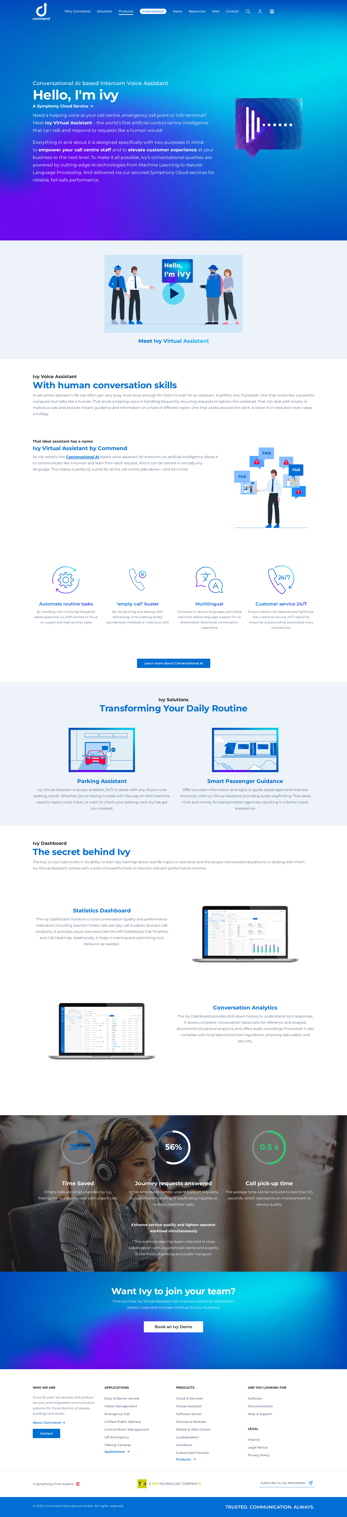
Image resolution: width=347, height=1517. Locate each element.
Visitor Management (120, 1406)
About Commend (47, 1423)
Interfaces (184, 1445)
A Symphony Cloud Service (60, 106)
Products (126, 11)
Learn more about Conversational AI (173, 663)
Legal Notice (258, 1447)
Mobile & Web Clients (193, 1429)
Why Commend (77, 11)
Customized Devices (192, 1453)
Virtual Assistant (189, 1406)
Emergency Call (117, 1414)
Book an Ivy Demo (173, 1326)
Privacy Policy (259, 1455)
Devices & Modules (191, 1422)
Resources (197, 11)
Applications (114, 1452)
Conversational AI (82, 457)
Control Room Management (126, 1429)
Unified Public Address (122, 1422)
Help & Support (260, 1414)
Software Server (189, 1414)
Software (255, 1398)
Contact (232, 11)
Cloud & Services (189, 1398)
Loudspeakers (187, 1437)
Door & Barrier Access (121, 1398)
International (153, 11)
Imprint (254, 1440)
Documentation (260, 1406)
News (177, 11)
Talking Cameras (117, 1445)
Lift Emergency (116, 1437)
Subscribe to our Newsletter (287, 1483)
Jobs (215, 11)
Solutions (104, 11)
